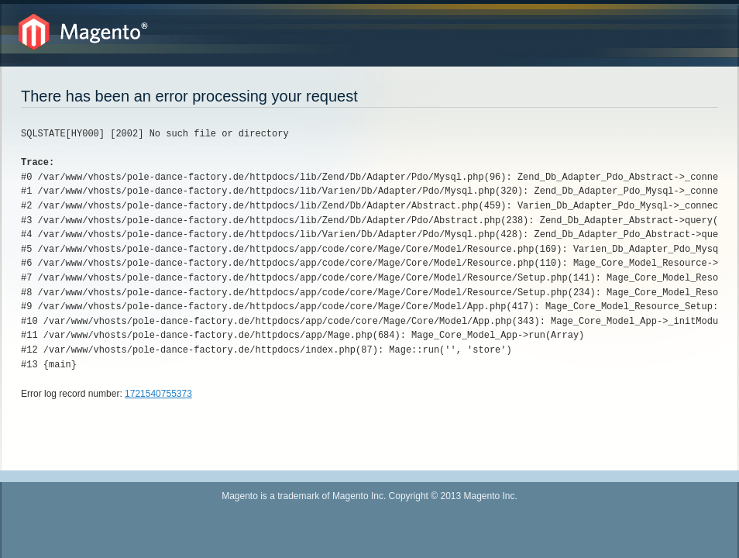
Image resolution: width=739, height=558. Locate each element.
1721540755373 (158, 393)
